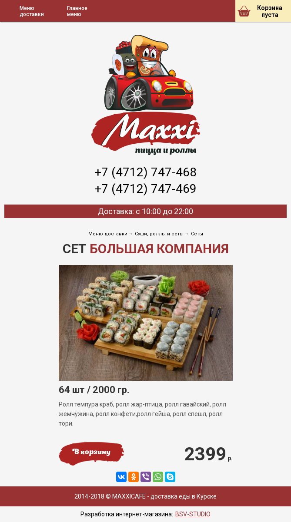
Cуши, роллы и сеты (159, 234)
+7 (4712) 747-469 (145, 189)
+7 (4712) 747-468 (145, 172)
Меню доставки (107, 234)
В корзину (91, 452)
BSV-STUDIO (193, 514)
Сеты (197, 234)
